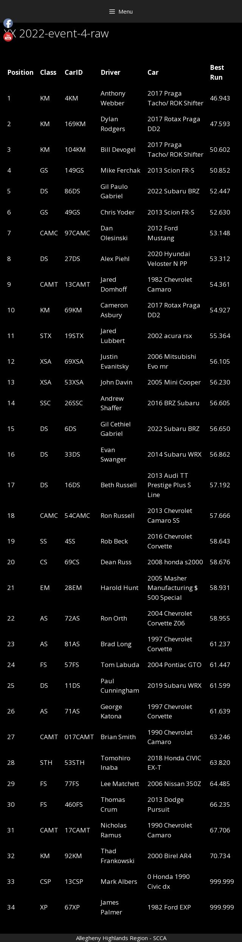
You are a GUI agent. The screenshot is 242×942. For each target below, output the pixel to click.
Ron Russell (118, 515)
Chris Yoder (118, 212)
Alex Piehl (115, 258)
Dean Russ (116, 561)
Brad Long (116, 643)
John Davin (116, 382)
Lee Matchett (120, 783)
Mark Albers (119, 881)
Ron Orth (114, 618)
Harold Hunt (119, 587)
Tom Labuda (120, 664)
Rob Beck (114, 541)
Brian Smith (118, 736)
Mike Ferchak (120, 170)
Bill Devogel (118, 149)
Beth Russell (119, 484)
